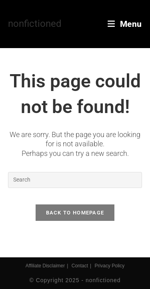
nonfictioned (35, 23)
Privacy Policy (110, 266)
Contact (80, 266)
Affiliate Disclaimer (45, 266)
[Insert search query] (75, 180)
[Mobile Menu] (125, 24)
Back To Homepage (75, 213)
